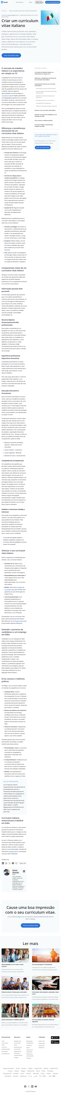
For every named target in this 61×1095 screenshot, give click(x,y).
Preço (30, 2)
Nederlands (30, 1071)
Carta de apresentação (6, 1048)
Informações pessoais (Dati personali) (46, 88)
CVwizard (33, 1091)
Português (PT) (7, 1073)
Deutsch (23, 1068)
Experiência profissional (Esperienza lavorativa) (45, 96)
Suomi (22, 1073)
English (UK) (38, 1068)
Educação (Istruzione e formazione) (45, 100)
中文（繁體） (52, 1076)
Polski (43, 1071)
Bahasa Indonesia (8, 1068)
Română (16, 1073)
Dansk (18, 1068)
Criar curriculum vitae (5, 1043)
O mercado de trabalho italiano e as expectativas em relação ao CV (44, 73)
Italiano (17, 1071)
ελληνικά (55, 1073)
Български (8, 1076)
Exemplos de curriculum (18, 1048)
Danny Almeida (11, 15)
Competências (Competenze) (43, 103)
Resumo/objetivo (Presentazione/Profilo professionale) (46, 92)
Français (10, 1071)
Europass (7, 250)
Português (50, 1071)
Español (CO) (54, 1068)
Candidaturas (6, 1054)
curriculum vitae (7, 96)
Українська (23, 1076)
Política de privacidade (29, 1055)
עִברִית (30, 1076)
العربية (35, 1076)
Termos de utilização (29, 1051)
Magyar (23, 1071)
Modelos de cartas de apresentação (18, 1053)
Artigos (4, 11)
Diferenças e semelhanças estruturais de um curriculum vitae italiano (45, 78)
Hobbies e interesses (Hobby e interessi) (46, 106)
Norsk (38, 1071)
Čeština (49, 1073)
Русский (15, 1076)
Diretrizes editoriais (41, 1046)
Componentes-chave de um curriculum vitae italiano (45, 84)
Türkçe (43, 1073)
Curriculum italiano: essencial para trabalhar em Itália (44, 125)
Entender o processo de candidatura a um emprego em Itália (46, 115)
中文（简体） (43, 1076)
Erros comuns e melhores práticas (44, 120)
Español (46, 1068)
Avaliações (42, 1043)
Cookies (28, 1058)
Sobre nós (42, 1041)
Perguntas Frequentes (29, 1042)
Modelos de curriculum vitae (17, 1043)
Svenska (28, 1073)
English (30, 1068)
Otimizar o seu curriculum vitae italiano (45, 110)
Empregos (5, 1051)
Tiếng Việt (36, 1073)
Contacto (29, 1045)
